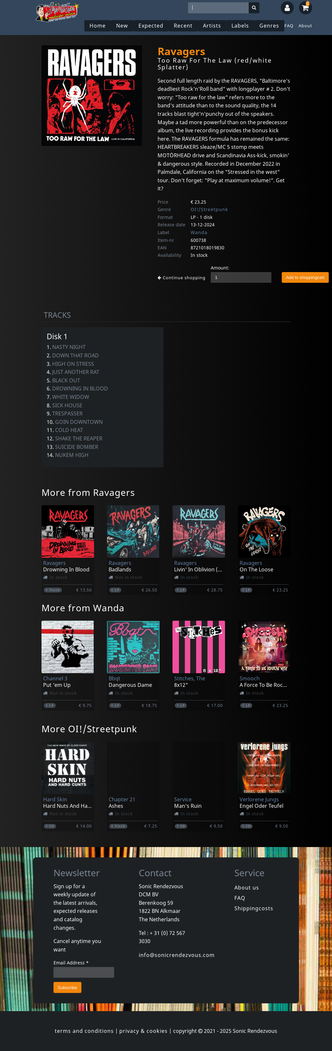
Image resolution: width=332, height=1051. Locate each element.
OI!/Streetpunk (209, 209)
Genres (269, 25)
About (305, 26)
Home (97, 25)
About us (246, 887)
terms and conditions (84, 1030)
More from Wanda (83, 608)
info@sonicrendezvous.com (177, 955)
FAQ (288, 26)
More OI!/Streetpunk (89, 729)
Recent (183, 25)
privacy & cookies (143, 1030)
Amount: (220, 268)
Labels (240, 25)
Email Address (71, 963)
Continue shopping (182, 278)
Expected (150, 25)
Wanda (199, 232)
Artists (212, 25)
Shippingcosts (253, 908)
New (122, 25)
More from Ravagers (88, 492)
